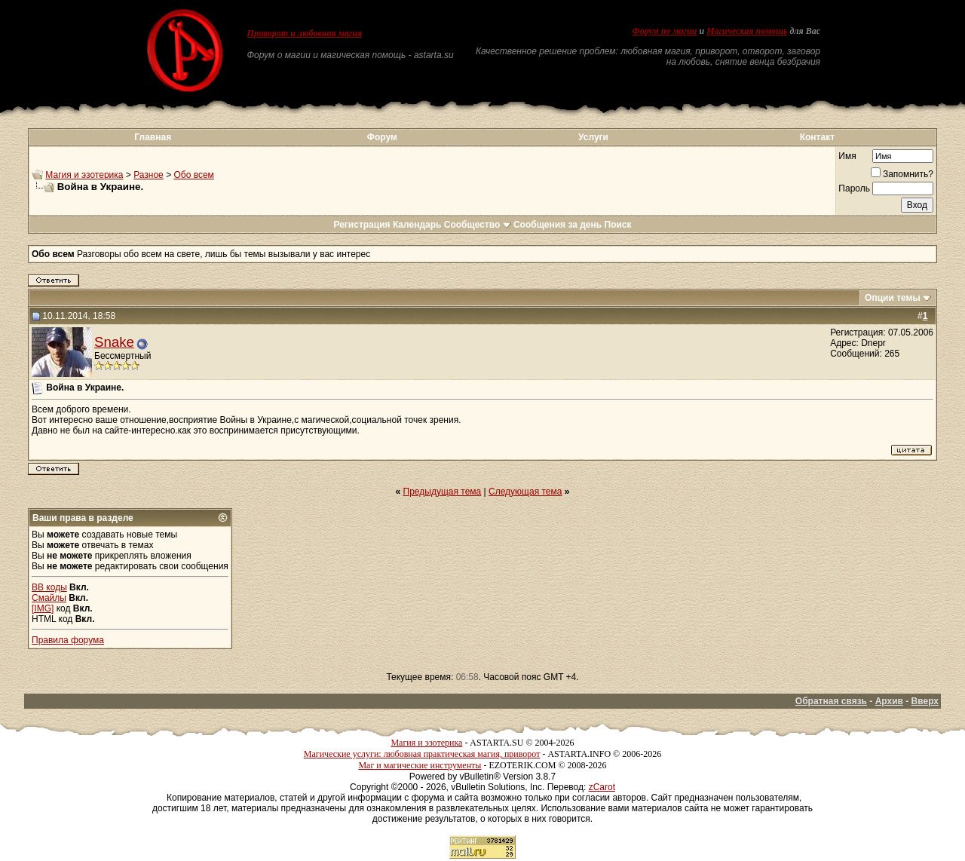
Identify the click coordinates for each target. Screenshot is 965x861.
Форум (382, 137)
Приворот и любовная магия (305, 33)
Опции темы (893, 298)
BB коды (49, 587)
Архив (889, 701)
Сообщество (477, 224)
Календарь (417, 224)
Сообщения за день (557, 224)
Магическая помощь (746, 31)
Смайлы (49, 598)
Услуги (593, 137)
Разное (148, 175)
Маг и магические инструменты (419, 765)
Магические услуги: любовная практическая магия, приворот (422, 754)
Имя (847, 156)
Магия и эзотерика (84, 175)
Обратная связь (831, 701)
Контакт (817, 137)
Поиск (618, 224)
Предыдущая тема (442, 491)
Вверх (925, 701)
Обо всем (193, 175)
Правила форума (68, 640)
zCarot (602, 787)
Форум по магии (664, 31)
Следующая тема (525, 491)
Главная (152, 137)
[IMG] (43, 608)
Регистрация (361, 224)
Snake (114, 342)
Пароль (854, 188)
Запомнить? (902, 174)
